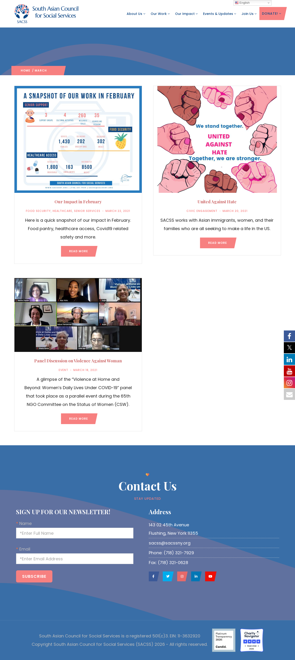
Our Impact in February (78, 201)
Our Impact (186, 13)
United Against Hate (217, 201)
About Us (136, 13)
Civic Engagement (201, 211)
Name (81, 529)
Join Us (249, 13)
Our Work (160, 13)
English (242, 3)
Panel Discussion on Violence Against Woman (78, 361)
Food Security (38, 211)
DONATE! (271, 13)
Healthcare (62, 211)
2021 (50, 70)
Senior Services (87, 211)
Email (81, 555)
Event (63, 370)
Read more (78, 251)
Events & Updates (219, 13)
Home (25, 70)
